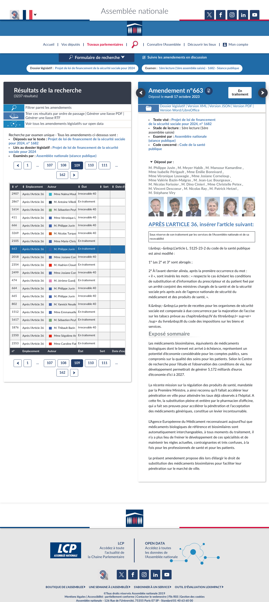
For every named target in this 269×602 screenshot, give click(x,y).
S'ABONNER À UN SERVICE (151, 578)
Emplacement (34, 177)
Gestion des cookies (192, 587)
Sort (106, 177)
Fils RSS (173, 587)
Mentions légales (75, 587)
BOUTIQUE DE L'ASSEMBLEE (64, 578)
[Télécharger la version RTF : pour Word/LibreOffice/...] (180, 101)
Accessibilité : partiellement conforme (111, 587)
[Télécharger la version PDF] (209, 81)
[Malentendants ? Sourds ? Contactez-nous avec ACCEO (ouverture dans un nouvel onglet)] (103, 565)
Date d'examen (125, 177)
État (84, 177)
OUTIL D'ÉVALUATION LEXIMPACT (198, 578)
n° (16, 177)
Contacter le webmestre (151, 587)
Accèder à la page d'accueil (134, 27)
